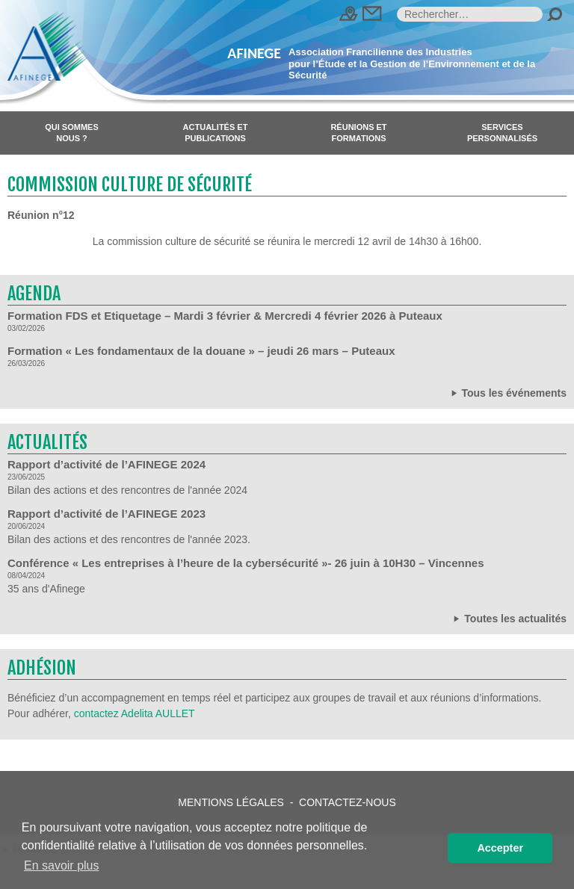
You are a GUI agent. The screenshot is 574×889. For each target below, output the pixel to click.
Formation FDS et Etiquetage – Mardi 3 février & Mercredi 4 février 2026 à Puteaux (224, 315)
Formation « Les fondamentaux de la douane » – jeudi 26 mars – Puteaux (201, 350)
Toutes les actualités (509, 618)
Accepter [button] (500, 848)
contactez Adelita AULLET (134, 713)
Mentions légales (231, 802)
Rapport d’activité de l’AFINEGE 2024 (106, 464)
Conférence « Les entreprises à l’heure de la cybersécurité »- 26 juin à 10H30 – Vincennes (245, 563)
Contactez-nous (347, 802)
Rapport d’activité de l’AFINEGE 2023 (106, 513)
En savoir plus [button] (61, 865)
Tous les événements (507, 392)
